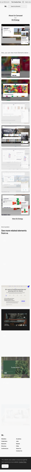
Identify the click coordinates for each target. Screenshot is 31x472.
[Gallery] (15, 415)
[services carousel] (15, 272)
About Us (18, 448)
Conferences (4, 448)
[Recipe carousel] (15, 248)
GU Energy (15, 20)
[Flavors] (15, 204)
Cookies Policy (22, 462)
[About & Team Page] (15, 296)
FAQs (17, 446)
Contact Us (19, 451)
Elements (3, 443)
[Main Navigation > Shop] (15, 113)
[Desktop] (15, 90)
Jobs (17, 441)
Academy (18, 439)
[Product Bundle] (15, 136)
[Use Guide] (15, 182)
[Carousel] (15, 319)
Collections (4, 441)
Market (18, 443)
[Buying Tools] (15, 159)
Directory (3, 446)
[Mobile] (15, 67)
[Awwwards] (5, 6)
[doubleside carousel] (15, 367)
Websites (3, 439)
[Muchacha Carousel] (15, 391)
